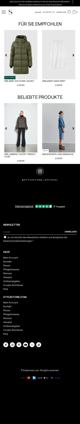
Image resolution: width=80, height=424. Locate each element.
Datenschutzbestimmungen (18, 241)
